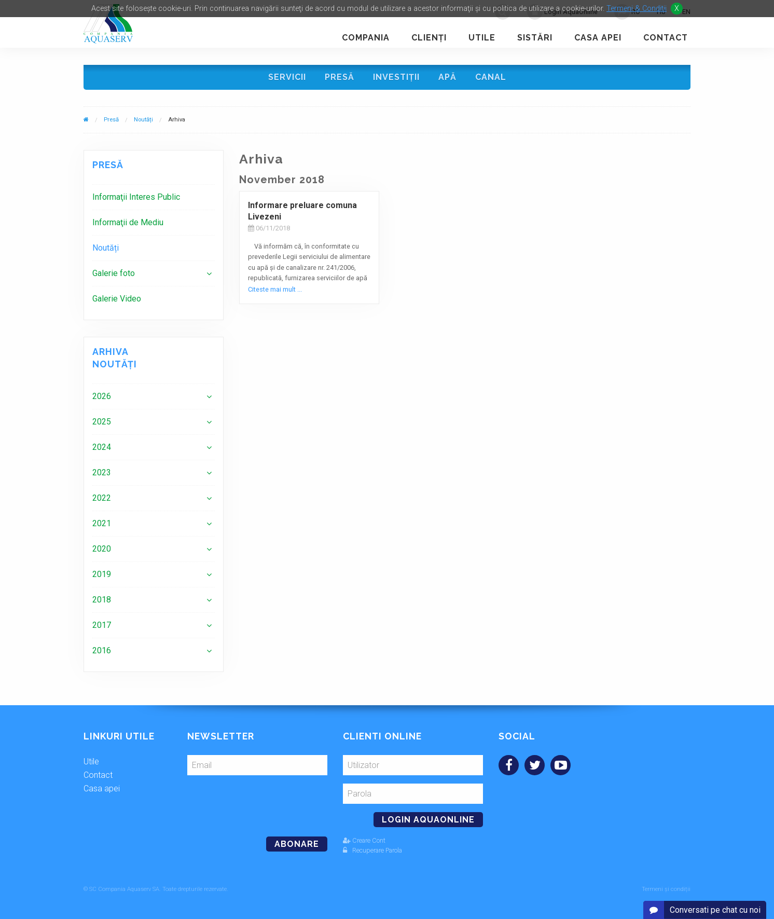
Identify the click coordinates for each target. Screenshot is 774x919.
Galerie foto (113, 273)
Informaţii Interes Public (136, 197)
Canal (490, 77)
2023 (101, 472)
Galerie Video (116, 299)
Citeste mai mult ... (275, 289)
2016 (101, 650)
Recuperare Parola (372, 850)
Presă (339, 77)
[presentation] (258, 802)
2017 (101, 625)
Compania (366, 38)
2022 (101, 498)
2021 (101, 523)
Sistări (534, 38)
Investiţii (396, 77)
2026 (101, 396)
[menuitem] (153, 197)
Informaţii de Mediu (127, 222)
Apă (447, 77)
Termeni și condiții (666, 889)
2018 (101, 600)
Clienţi (429, 38)
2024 (101, 447)
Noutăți (143, 119)
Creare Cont (364, 840)
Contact (665, 38)
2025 (101, 422)
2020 (101, 549)
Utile (481, 38)
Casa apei (597, 38)
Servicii (287, 77)
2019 (101, 574)
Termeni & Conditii (636, 8)
